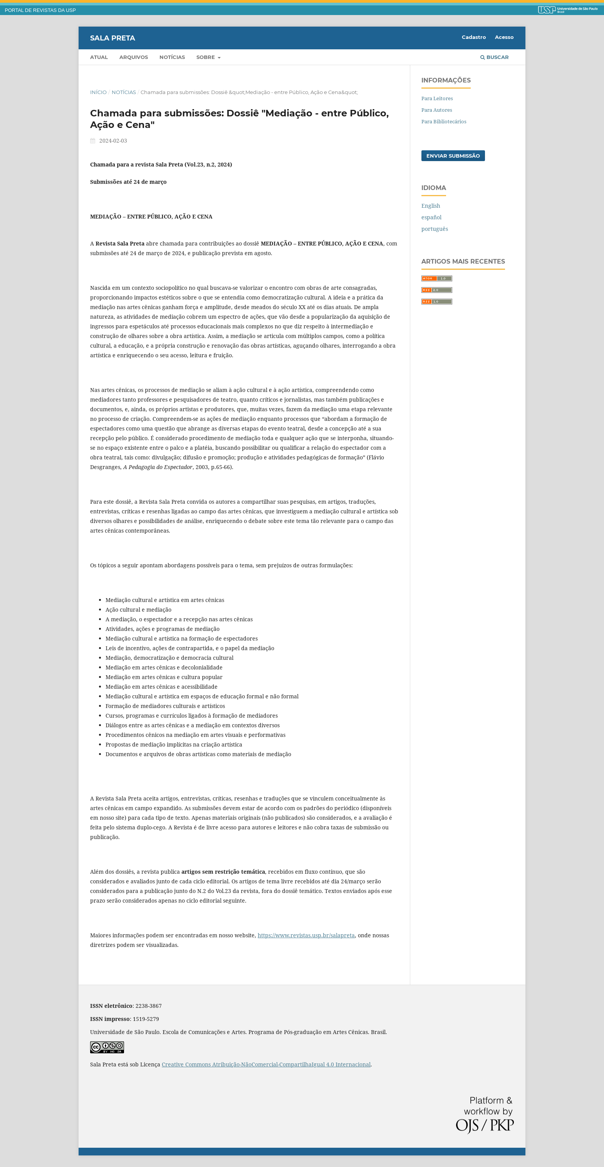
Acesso (504, 37)
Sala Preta (112, 38)
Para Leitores (437, 98)
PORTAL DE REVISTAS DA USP (40, 10)
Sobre (206, 57)
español (431, 217)
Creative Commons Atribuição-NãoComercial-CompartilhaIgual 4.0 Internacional (266, 1064)
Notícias (172, 57)
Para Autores (436, 109)
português (434, 228)
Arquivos (133, 57)
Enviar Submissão (453, 156)
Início (98, 92)
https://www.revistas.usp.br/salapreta (306, 935)
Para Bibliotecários (443, 121)
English (430, 205)
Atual (99, 57)
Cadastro (474, 37)
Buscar (494, 57)
